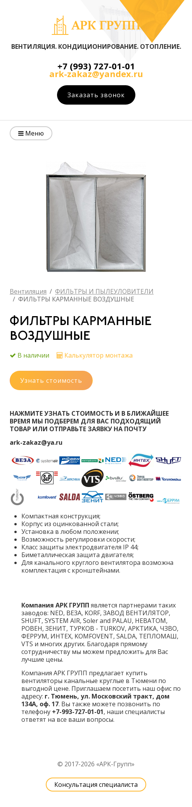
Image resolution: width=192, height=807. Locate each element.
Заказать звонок (96, 95)
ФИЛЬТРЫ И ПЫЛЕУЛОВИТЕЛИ (104, 291)
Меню (31, 133)
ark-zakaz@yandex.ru (96, 73)
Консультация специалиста (96, 784)
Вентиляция (28, 291)
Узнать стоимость (51, 380)
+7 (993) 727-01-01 (96, 66)
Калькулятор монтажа (98, 355)
